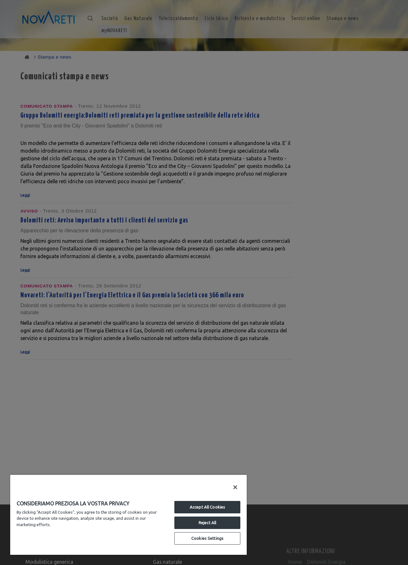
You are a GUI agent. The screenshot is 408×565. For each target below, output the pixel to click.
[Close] (235, 487)
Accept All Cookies (207, 507)
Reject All (207, 522)
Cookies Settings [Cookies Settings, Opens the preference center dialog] (207, 538)
